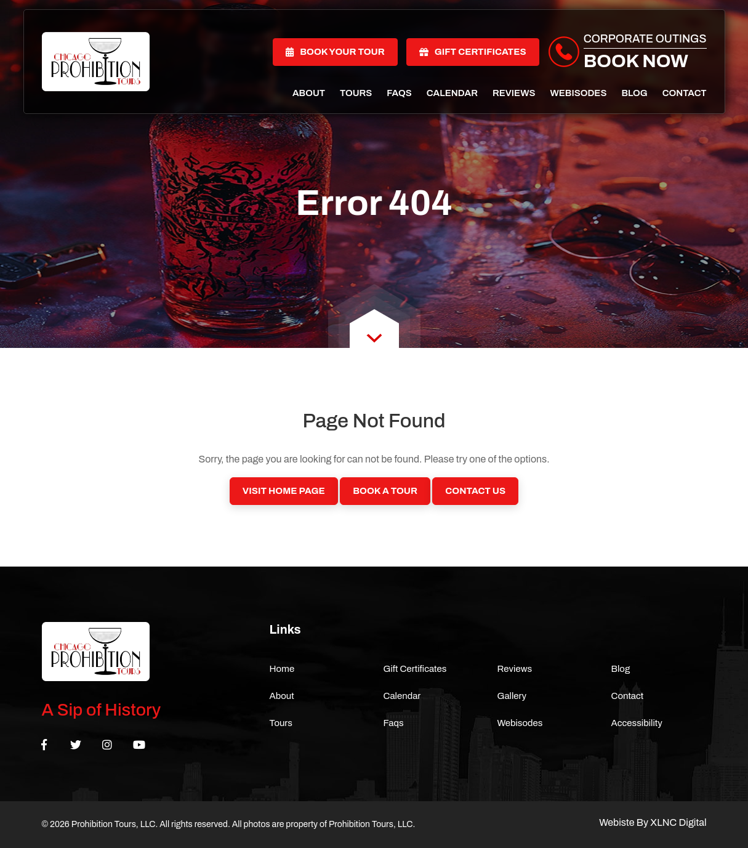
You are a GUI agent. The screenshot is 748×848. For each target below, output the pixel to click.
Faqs (399, 93)
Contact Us (475, 491)
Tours (356, 93)
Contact (684, 93)
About (308, 93)
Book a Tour (385, 491)
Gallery (512, 696)
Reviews (514, 93)
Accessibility (636, 723)
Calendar (452, 93)
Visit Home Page (284, 491)
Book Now (636, 61)
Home (282, 669)
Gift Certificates (472, 52)
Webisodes (578, 93)
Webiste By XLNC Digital (652, 822)
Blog (634, 93)
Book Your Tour (335, 52)
